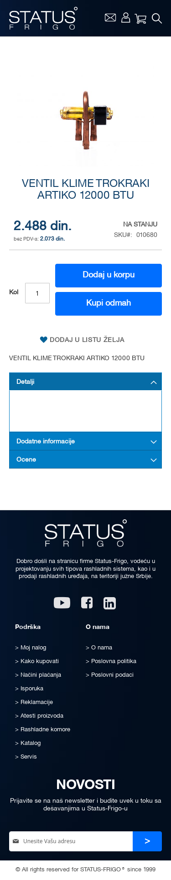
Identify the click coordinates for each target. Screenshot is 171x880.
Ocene (26, 460)
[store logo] (43, 18)
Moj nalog (125, 17)
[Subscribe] (147, 841)
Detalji (25, 382)
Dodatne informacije (45, 442)
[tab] (85, 381)
